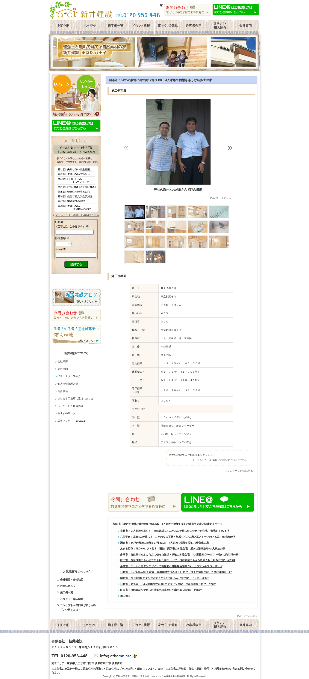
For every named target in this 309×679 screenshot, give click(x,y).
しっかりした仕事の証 (70, 405)
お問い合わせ (68, 586)
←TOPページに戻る (246, 615)
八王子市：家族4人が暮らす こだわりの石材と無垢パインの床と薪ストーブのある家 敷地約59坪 (177, 536)
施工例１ (125, 595)
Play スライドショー (222, 198)
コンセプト (89, 27)
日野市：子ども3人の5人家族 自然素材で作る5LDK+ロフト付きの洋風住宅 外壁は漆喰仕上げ (176, 572)
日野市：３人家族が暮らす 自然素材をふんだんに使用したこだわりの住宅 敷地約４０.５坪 (174, 530)
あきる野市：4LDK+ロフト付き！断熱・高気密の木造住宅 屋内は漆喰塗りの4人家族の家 (172, 548)
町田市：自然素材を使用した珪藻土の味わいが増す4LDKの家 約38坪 (161, 589)
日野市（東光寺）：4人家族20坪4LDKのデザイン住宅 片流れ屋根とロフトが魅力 (168, 584)
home (62, 27)
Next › (230, 148)
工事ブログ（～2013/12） (72, 420)
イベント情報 (141, 27)
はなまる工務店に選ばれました (76, 398)
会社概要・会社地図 (71, 579)
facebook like (156, 484)
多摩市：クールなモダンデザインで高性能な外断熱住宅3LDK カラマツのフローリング (171, 566)
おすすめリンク (67, 413)
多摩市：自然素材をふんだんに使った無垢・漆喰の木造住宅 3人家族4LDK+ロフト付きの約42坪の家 (179, 554)
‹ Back (127, 148)
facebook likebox (77, 497)
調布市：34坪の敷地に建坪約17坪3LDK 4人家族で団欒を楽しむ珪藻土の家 (160, 80)
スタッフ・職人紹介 (220, 27)
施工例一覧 (115, 27)
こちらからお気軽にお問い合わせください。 (222, 459)
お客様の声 (194, 27)
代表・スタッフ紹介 (69, 376)
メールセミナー (76, 251)
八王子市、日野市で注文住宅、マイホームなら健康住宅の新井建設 (153, 676)
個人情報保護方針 (68, 383)
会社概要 (246, 27)
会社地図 (63, 368)
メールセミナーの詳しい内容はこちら (77, 215)
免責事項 (63, 391)
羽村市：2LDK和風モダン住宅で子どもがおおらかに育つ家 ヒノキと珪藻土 (164, 578)
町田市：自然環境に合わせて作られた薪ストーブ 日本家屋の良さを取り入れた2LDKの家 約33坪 (177, 560)
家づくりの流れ (167, 27)
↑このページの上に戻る (239, 470)
